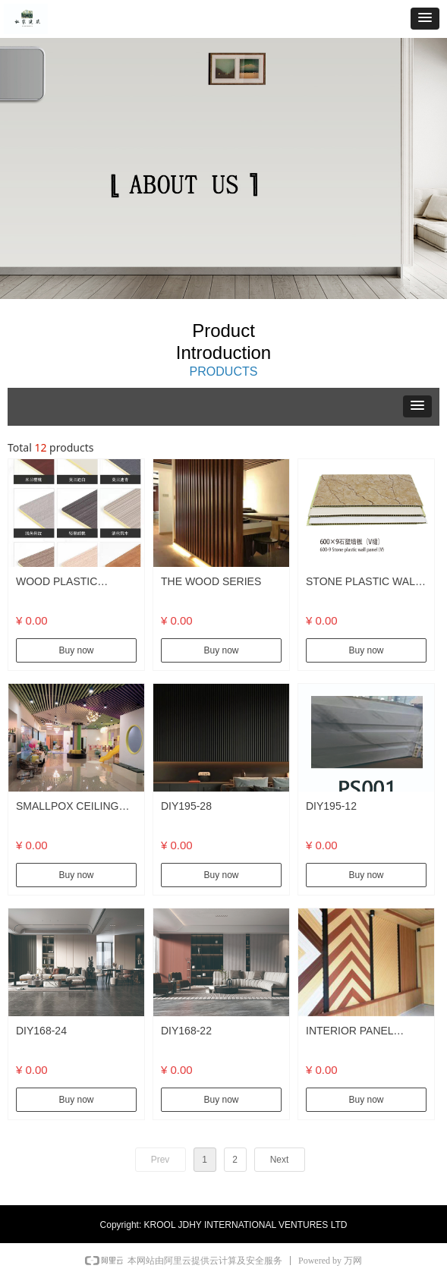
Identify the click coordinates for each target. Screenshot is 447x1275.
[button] (425, 19)
